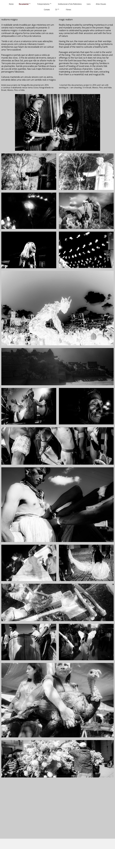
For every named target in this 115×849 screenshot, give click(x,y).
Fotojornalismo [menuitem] (43, 4)
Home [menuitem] (11, 4)
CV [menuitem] (56, 10)
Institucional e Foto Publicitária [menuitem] (69, 4)
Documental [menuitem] (24, 4)
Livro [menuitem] (89, 4)
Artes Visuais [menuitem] (101, 4)
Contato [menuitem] (47, 10)
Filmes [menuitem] (68, 10)
